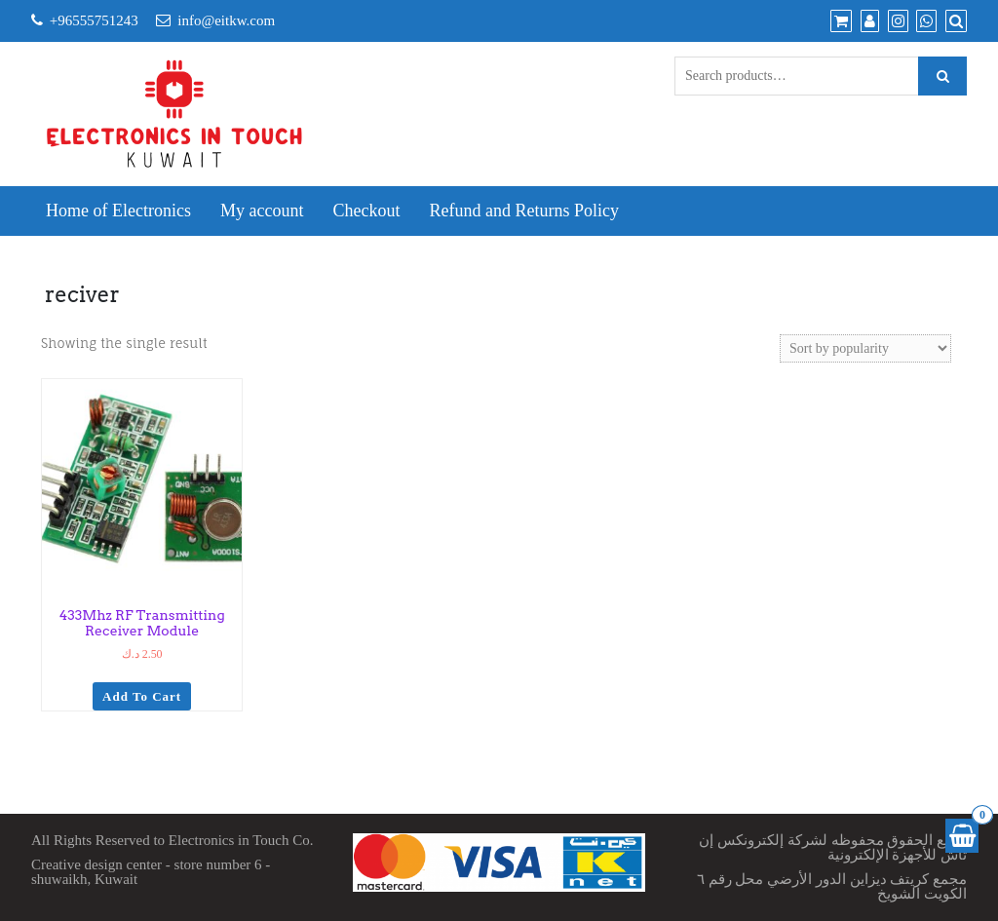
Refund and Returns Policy (523, 210)
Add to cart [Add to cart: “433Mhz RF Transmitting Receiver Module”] (141, 696)
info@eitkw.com (226, 20)
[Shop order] (865, 348)
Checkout (366, 210)
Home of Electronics (118, 210)
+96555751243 (94, 20)
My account (261, 210)
